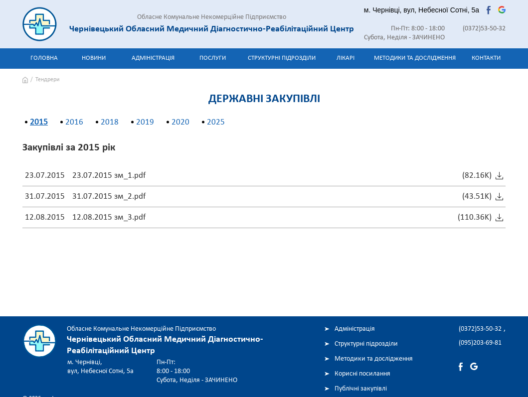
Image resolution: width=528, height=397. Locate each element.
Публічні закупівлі (361, 389)
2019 (145, 122)
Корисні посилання (362, 374)
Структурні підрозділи (282, 58)
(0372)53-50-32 (484, 28)
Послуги (212, 58)
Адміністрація (153, 58)
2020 (180, 122)
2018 (110, 122)
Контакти (486, 58)
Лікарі (345, 58)
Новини (94, 58)
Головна (44, 58)
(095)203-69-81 (480, 343)
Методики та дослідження (415, 58)
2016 (74, 122)
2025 (216, 122)
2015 (39, 122)
